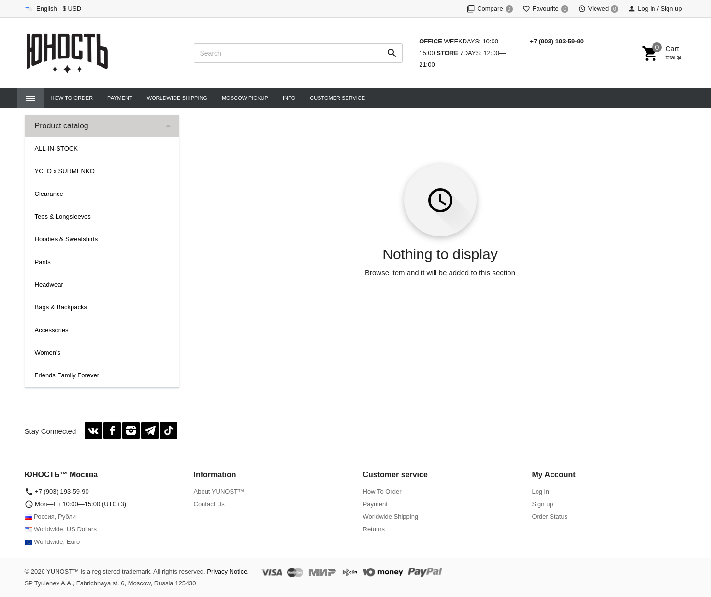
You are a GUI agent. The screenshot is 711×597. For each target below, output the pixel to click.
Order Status (550, 516)
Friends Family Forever (67, 375)
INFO (289, 98)
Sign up (542, 504)
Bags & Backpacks (61, 307)
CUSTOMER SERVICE (337, 98)
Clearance (49, 193)
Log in (540, 491)
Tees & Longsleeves (63, 216)
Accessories (52, 329)
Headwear (49, 284)
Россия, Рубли (50, 516)
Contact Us (209, 504)
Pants (43, 261)
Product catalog (61, 126)
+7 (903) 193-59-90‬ (557, 41)
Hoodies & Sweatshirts (66, 239)
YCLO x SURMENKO (65, 171)
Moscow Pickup (245, 98)
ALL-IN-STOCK (56, 148)
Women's (48, 352)
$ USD (72, 8)
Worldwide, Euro (52, 541)
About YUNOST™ (219, 491)
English (41, 8)
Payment (119, 98)
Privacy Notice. (228, 571)
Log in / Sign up (655, 8)
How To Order (72, 98)
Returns (374, 529)
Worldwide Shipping (177, 98)
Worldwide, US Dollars (61, 529)
